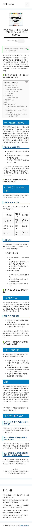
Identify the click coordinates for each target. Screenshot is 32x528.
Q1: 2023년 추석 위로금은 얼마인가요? (17, 107)
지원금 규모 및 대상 (13, 91)
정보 (16, 469)
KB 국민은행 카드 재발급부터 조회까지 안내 (17, 471)
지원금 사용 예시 (10, 100)
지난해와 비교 (9, 95)
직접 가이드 (8, 4)
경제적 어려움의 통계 (13, 87)
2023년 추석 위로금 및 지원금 (13, 89)
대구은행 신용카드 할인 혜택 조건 (17, 473)
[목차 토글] (26, 82)
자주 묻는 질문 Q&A (10, 104)
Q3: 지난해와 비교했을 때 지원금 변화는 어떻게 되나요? (17, 115)
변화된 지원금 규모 (13, 98)
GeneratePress (24, 525)
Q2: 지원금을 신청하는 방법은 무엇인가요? (17, 111)
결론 (6, 102)
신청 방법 (10, 93)
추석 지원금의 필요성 (11, 85)
